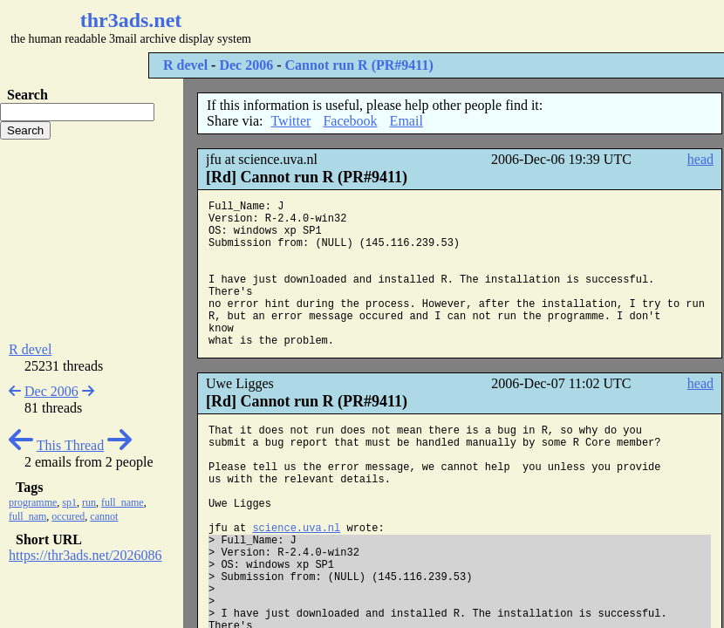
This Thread (70, 445)
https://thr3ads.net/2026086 (85, 555)
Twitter (290, 120)
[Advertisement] (91, 241)
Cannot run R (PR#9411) (359, 65)
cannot (104, 516)
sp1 (69, 502)
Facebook (350, 120)
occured (68, 516)
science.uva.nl (296, 528)
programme (33, 502)
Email (406, 120)
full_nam (27, 516)
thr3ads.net (131, 20)
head (700, 159)
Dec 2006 (246, 65)
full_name (122, 502)
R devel (185, 65)
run (89, 502)
